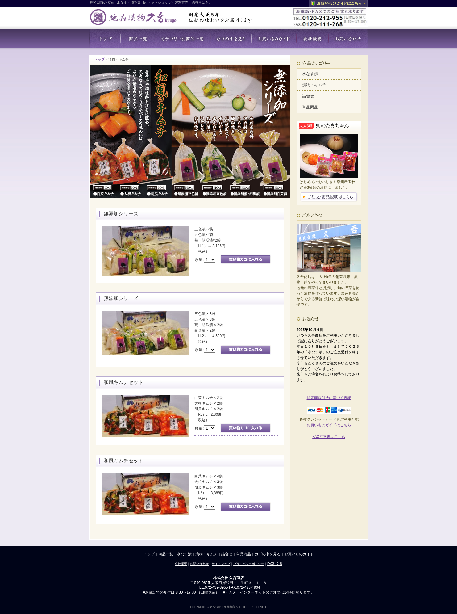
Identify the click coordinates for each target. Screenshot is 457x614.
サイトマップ (221, 564)
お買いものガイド (299, 554)
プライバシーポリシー (248, 564)
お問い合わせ (199, 564)
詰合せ (308, 96)
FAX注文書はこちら (328, 437)
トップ (99, 59)
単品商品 (310, 107)
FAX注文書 (274, 564)
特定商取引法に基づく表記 (329, 398)
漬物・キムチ (314, 84)
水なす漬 (310, 73)
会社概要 (181, 564)
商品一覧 (165, 554)
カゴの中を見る (267, 554)
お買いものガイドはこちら (329, 425)
